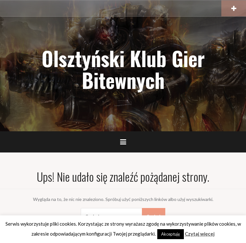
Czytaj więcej (200, 234)
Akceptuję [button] (170, 234)
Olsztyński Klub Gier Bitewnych (123, 69)
